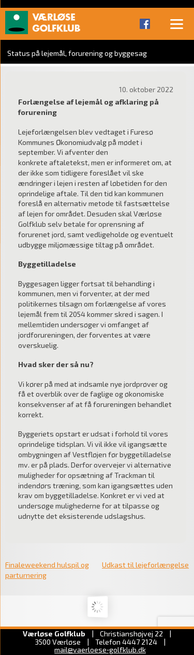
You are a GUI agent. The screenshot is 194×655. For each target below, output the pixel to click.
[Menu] (176, 23)
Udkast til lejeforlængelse (145, 564)
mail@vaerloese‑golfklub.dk (100, 649)
